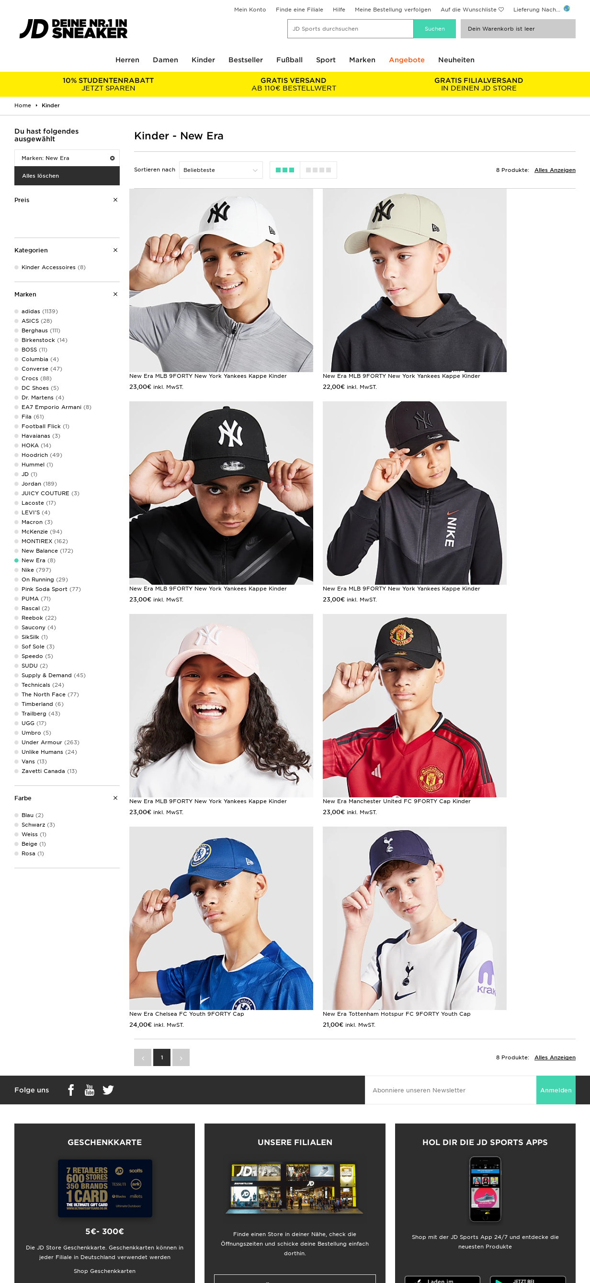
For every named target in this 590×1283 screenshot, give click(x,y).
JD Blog (21, 1228)
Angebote (407, 60)
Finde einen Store (177, 1208)
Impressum (453, 1178)
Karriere (306, 1168)
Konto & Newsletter (180, 1198)
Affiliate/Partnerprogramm (333, 1188)
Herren (127, 60)
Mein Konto (250, 9)
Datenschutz (455, 1188)
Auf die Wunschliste (469, 9)
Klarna (18, 1208)
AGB (444, 1168)
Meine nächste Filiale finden (294, 1088)
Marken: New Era (68, 158)
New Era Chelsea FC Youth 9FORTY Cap (186, 707)
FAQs (160, 1168)
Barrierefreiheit (459, 1218)
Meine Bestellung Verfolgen (190, 1218)
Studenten (24, 1188)
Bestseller (245, 60)
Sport (326, 60)
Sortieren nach (154, 169)
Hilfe (339, 9)
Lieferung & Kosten (36, 1168)
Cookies (449, 1198)
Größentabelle (29, 1178)
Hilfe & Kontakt (173, 1188)
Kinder (203, 60)
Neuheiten (456, 60)
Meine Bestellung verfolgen (393, 9)
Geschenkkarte (31, 1198)
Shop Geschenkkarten (105, 1072)
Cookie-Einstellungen (468, 1208)
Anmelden (556, 892)
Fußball (289, 60)
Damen (165, 60)
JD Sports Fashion (321, 1178)
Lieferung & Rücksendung (188, 1178)
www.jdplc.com (95, 1266)
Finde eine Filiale (299, 9)
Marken (362, 60)
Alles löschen (40, 175)
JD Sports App (30, 1218)
